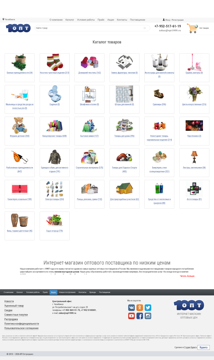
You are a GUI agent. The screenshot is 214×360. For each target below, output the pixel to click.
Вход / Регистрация (173, 20)
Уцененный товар (14, 305)
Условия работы (33, 292)
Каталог (20, 292)
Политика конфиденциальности (21, 323)
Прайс (45, 292)
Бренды (93, 292)
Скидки (8, 310)
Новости (9, 301)
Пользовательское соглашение (21, 328)
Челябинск (8, 19)
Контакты (82, 292)
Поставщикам (104, 292)
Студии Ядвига (190, 347)
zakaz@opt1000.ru (170, 30)
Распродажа (11, 319)
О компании (8, 292)
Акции (53, 292)
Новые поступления (67, 292)
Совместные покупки (16, 314)
